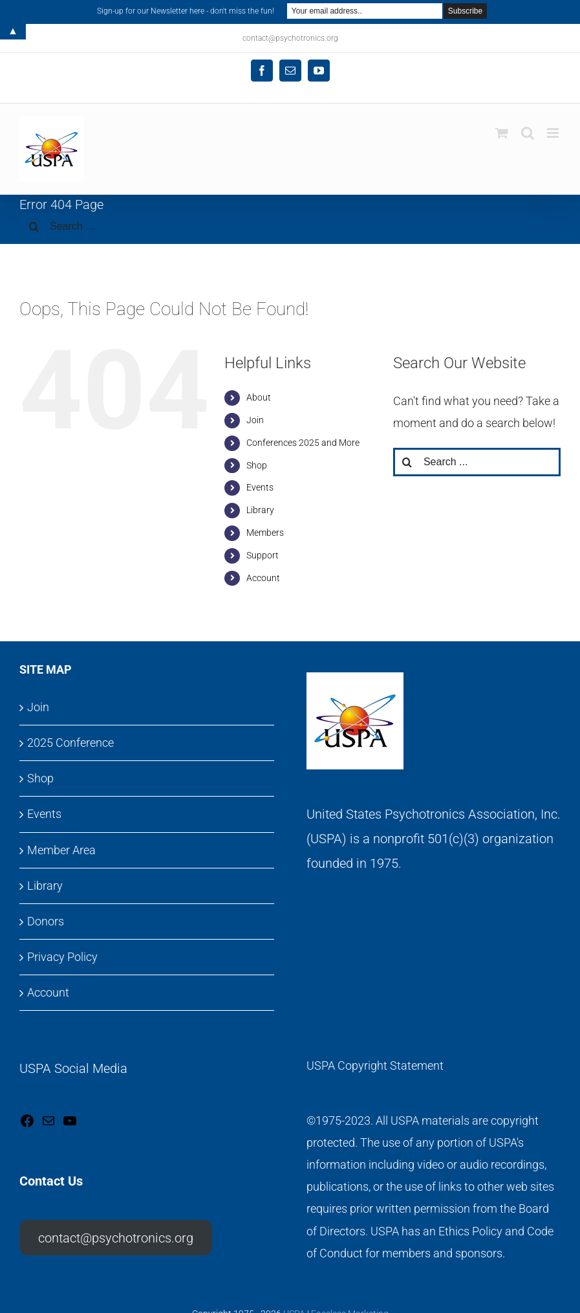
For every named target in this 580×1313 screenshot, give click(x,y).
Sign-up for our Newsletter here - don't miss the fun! (185, 11)
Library (260, 510)
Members (265, 532)
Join (255, 420)
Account (263, 578)
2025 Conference (70, 742)
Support (262, 555)
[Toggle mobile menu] (554, 133)
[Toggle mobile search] (527, 133)
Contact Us (51, 1181)
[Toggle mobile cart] (501, 133)
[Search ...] (290, 226)
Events (260, 487)
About (258, 397)
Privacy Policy (62, 957)
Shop (256, 465)
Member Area (61, 850)
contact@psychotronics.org (115, 1238)
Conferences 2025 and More (303, 442)
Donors (45, 921)
